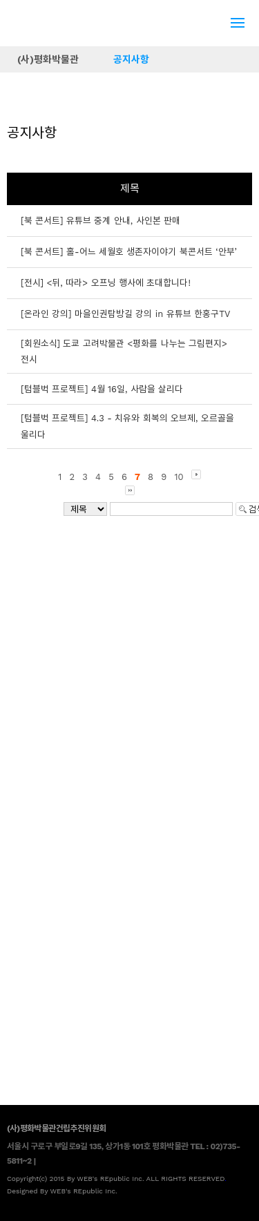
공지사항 (131, 59)
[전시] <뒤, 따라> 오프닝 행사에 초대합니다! (106, 283)
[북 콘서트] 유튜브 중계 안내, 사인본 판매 (100, 220)
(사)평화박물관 (48, 59)
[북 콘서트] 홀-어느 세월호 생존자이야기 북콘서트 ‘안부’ (129, 252)
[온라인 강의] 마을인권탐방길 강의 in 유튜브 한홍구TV (125, 314)
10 (178, 477)
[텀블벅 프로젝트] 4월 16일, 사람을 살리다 (102, 389)
